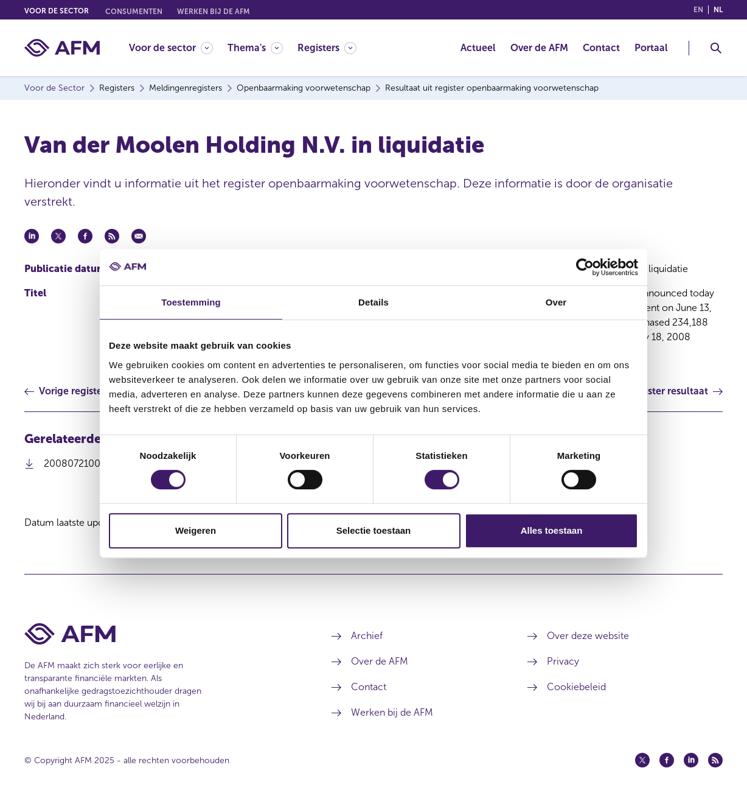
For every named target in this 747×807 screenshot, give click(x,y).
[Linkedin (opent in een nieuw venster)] (691, 760)
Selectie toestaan (373, 530)
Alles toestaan (552, 530)
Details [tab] (373, 302)
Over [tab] (556, 302)
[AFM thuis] (62, 48)
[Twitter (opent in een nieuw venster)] (642, 760)
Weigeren (195, 530)
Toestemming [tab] (191, 302)
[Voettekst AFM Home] (160, 634)
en (698, 9)
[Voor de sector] (171, 47)
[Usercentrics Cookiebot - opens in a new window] (585, 267)
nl (718, 9)
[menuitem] (178, 47)
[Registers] (326, 47)
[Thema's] (255, 47)
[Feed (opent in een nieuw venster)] (715, 760)
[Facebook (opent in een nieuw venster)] (666, 760)
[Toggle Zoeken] (716, 48)
